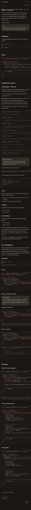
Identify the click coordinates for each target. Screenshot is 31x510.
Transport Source (5, 22)
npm (2, 44)
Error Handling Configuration (15, 302)
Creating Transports (18, 29)
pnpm (6, 44)
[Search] (25, 2)
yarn (9, 44)
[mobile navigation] (29, 2)
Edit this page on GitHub (7, 492)
